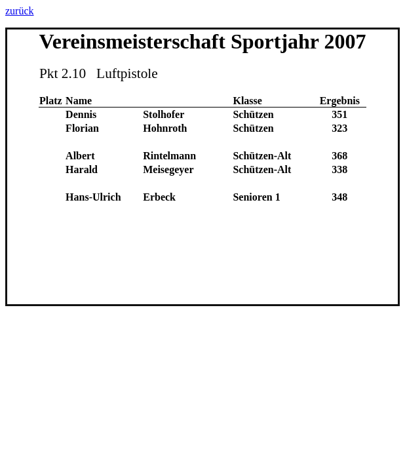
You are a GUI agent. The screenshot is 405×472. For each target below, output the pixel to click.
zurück (19, 10)
